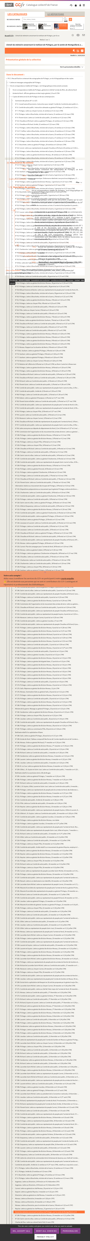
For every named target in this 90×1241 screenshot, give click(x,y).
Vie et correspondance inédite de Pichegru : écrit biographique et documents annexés (39, 86)
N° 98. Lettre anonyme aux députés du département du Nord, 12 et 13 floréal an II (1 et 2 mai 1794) (47, 428)
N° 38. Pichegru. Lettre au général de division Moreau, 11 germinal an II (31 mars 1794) (44, 215)
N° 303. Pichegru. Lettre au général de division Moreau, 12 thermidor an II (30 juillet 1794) (45, 1070)
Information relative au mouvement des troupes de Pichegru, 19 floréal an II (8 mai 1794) (44, 486)
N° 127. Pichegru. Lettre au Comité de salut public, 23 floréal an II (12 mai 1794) (41, 526)
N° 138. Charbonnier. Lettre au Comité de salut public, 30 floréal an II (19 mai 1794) (42, 563)
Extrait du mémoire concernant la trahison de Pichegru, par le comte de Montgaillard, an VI (46, 1212)
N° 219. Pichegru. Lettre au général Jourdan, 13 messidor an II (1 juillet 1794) (41, 823)
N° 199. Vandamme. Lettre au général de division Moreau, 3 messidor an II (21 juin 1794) (44, 756)
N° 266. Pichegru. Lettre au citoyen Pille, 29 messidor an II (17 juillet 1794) (39, 972)
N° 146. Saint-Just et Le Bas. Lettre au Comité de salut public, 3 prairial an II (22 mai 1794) (45, 590)
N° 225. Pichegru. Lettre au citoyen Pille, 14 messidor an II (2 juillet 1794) (39, 844)
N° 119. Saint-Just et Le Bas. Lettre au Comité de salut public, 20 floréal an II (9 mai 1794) (45, 1219)
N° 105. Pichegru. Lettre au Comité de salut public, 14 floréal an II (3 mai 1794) (41, 452)
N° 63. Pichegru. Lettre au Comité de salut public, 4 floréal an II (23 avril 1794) (41, 307)
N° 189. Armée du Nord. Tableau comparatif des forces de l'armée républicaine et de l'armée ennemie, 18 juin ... (47, 739)
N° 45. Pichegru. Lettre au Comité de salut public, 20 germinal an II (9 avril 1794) (42, 242)
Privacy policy (45, 1237)
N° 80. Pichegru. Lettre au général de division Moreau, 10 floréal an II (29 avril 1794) (43, 367)
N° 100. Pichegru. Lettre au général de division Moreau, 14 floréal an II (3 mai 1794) (42, 435)
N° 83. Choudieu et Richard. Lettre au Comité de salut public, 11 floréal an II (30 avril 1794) (45, 378)
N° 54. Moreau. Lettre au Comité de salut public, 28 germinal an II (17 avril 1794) (42, 276)
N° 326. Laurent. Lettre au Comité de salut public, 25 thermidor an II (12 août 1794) (42, 1148)
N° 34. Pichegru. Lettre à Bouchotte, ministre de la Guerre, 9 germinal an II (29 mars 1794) (45, 202)
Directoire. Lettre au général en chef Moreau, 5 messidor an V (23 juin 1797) (40, 1195)
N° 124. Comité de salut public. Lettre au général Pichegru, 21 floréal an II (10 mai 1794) (44, 516)
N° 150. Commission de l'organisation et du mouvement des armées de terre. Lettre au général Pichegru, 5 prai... (47, 604)
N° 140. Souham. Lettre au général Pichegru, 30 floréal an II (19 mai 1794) (39, 570)
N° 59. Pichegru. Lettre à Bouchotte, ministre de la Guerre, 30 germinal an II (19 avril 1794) (45, 293)
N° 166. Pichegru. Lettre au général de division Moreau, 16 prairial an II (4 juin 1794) (43, 658)
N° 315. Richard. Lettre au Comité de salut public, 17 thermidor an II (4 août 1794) (42, 1111)
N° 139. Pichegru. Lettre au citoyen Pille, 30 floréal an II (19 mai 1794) (38, 567)
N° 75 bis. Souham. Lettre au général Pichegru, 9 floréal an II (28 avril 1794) (40, 351)
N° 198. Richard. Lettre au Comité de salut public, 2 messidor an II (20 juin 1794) (41, 753)
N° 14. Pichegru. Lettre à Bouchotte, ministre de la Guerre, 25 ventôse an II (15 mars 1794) (45, 134)
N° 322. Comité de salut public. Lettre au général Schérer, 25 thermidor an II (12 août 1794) (45, 1134)
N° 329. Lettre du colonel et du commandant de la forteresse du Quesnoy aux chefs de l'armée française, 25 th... (47, 1158)
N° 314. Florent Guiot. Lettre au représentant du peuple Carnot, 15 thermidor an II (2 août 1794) (46, 1107)
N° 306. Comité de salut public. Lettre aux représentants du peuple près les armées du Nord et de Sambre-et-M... (47, 1080)
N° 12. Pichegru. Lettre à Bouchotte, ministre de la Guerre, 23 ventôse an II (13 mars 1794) (45, 128)
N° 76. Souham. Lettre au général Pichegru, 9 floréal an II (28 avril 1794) (39, 354)
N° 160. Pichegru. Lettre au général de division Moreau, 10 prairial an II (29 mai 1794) (43, 638)
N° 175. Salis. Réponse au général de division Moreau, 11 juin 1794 (37, 688)
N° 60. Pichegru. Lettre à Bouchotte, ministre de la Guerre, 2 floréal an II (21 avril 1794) (44, 297)
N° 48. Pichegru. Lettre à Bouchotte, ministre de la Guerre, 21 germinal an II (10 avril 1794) (45, 253)
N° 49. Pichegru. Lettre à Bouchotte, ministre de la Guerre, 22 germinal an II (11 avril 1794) (45, 256)
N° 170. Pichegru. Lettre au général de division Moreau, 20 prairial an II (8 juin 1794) (43, 671)
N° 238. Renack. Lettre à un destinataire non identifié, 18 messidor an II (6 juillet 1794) (43, 881)
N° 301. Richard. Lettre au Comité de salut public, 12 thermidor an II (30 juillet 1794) (43, 1063)
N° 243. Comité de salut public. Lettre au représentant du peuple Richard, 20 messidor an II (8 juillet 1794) (47, 898)
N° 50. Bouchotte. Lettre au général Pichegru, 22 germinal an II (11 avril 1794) (41, 259)
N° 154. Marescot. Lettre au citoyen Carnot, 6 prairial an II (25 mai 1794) (39, 617)
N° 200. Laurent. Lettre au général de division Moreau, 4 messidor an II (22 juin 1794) (43, 759)
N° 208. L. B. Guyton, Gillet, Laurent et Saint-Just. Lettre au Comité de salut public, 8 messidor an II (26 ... (47, 786)
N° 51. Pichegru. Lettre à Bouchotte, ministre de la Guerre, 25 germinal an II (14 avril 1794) (45, 266)
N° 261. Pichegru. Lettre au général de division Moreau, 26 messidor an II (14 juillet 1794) (44, 955)
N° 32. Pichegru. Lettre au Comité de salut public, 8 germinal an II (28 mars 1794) (42, 195)
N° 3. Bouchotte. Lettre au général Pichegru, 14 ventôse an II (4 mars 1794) (40, 1175)
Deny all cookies (46, 1231)
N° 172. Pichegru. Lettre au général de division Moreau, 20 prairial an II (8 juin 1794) (43, 678)
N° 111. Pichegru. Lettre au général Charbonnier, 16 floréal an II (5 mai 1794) (40, 472)
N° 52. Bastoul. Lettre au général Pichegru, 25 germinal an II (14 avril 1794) (40, 269)
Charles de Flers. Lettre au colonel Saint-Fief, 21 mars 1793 (34, 1222)
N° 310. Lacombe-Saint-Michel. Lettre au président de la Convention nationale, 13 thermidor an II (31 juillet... (47, 1094)
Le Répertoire (55, 14)
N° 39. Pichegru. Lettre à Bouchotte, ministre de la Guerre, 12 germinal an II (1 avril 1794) (45, 219)
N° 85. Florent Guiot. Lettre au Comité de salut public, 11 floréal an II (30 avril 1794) (42, 384)
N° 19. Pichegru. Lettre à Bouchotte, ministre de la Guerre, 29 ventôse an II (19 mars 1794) (45, 151)
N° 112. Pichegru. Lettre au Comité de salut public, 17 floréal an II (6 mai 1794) (41, 476)
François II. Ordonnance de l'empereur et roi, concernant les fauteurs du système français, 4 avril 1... (47, 229)
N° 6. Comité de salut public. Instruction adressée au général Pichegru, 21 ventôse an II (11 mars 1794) (47, 107)
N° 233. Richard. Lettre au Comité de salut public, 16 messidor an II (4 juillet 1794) (42, 864)
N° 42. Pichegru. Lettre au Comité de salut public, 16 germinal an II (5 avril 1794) (42, 232)
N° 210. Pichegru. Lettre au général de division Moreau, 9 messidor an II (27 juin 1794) (43, 793)
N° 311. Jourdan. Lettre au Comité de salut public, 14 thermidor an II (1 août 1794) (43, 1097)
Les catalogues (17, 14)
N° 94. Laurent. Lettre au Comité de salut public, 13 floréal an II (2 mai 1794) (40, 415)
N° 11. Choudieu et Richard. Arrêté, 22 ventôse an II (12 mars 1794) (37, 124)
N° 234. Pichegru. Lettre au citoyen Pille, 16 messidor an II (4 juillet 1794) (39, 867)
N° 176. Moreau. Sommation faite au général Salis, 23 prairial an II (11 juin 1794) (42, 692)
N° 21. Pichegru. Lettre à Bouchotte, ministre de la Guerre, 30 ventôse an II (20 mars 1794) (45, 158)
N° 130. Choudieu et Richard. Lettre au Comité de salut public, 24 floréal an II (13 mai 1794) (45, 536)
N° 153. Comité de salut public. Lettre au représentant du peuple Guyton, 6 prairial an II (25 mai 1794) (47, 614)
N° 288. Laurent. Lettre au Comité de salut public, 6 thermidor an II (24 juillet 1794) (42, 1019)
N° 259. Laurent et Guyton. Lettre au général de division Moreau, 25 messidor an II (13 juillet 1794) (47, 948)
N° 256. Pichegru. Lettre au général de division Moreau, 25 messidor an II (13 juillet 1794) (44, 938)
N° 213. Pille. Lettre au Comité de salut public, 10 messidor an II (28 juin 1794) (41, 803)
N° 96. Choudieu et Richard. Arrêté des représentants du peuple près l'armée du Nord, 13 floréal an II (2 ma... (47, 421)
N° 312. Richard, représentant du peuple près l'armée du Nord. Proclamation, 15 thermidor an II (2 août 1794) (47, 1100)
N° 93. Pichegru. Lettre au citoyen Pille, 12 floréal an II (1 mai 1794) (38, 411)
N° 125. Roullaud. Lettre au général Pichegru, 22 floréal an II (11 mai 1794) (40, 519)
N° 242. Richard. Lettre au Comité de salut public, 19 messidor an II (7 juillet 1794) (42, 894)
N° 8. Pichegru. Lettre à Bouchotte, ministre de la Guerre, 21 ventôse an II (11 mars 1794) (44, 114)
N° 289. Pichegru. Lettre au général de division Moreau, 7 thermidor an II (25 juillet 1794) (44, 1023)
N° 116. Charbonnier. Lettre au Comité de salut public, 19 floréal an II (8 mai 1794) (42, 492)
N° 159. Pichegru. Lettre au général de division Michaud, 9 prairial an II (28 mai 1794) (43, 634)
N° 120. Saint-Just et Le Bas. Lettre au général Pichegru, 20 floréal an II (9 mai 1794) (43, 503)
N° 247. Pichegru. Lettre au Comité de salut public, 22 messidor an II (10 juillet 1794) (43, 911)
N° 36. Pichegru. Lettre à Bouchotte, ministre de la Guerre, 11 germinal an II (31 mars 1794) (45, 209)
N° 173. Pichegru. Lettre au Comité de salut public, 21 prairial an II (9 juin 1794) (41, 682)
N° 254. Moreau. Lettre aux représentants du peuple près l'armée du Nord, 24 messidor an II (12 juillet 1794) (47, 932)
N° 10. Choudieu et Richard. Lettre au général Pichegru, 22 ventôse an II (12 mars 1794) (44, 121)
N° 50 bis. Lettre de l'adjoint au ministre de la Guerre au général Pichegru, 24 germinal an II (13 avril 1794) (47, 263)
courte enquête (67, 578)
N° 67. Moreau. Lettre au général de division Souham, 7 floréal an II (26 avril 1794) (42, 320)
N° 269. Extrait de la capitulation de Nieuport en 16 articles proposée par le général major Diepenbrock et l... (47, 982)
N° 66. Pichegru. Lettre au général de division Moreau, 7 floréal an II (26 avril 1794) (42, 317)
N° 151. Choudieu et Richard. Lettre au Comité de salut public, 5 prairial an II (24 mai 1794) (45, 607)
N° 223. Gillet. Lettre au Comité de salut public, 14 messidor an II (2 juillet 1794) (41, 837)
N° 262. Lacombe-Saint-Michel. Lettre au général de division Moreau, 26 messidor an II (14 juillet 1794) (47, 959)
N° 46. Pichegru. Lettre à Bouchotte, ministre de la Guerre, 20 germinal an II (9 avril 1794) (45, 246)
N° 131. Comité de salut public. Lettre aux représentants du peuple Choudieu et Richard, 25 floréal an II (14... (47, 540)
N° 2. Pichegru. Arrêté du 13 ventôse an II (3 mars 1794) (33, 1171)
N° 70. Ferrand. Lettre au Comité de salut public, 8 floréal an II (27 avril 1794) (40, 330)
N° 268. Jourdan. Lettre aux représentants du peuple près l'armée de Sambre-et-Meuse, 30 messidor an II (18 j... (47, 979)
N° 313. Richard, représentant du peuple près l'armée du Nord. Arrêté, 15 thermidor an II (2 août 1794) (47, 1104)
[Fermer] (45, 572)
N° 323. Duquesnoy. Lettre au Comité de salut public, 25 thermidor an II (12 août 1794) (43, 1138)
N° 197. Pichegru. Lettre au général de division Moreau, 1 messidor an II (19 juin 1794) (44, 746)
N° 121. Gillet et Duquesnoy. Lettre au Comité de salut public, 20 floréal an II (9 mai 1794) (44, 506)
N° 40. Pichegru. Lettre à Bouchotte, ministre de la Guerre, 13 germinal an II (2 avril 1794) (45, 222)
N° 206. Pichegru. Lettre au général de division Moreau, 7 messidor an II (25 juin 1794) (43, 780)
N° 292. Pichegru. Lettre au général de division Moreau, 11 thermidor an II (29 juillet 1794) (45, 1033)
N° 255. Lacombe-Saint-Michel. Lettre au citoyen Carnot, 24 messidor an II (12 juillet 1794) (45, 935)
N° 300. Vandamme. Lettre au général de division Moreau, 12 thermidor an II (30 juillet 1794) (45, 1060)
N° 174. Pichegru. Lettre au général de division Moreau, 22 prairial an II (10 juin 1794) (43, 685)
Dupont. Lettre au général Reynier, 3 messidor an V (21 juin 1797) (36, 1192)
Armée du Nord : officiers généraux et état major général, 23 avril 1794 (36, 93)
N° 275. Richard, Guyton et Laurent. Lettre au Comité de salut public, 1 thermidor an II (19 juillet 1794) (47, 1002)
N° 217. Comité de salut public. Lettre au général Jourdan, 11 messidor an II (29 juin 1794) (45, 817)
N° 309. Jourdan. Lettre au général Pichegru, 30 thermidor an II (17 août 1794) (41, 1090)
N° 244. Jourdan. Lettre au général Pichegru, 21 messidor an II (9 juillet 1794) (40, 901)
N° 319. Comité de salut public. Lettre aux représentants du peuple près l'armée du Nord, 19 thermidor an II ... (47, 1124)
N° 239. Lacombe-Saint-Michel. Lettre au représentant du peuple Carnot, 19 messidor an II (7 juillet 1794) (47, 884)
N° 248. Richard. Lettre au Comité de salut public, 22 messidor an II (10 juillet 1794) (42, 915)
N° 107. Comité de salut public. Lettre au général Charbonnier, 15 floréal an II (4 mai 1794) (45, 459)
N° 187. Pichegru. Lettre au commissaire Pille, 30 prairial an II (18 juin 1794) (40, 729)
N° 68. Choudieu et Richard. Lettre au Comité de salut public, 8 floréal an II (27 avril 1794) (45, 324)
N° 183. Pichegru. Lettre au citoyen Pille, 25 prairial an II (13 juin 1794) (38, 715)
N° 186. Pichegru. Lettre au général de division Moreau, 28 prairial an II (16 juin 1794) (43, 726)
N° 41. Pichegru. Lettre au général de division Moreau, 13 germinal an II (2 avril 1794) (43, 226)
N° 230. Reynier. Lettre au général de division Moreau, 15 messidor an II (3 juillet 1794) (43, 854)
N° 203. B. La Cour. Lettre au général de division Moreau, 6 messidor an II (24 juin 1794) (44, 766)
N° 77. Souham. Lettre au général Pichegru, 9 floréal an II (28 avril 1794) (39, 357)
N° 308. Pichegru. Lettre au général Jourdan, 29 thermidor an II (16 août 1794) (41, 1087)
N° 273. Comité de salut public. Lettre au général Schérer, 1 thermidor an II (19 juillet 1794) (45, 996)
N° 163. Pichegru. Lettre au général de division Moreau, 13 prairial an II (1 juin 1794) (43, 648)
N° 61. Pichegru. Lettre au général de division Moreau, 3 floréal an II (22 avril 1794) (42, 300)
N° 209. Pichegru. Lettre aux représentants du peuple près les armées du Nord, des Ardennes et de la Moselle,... (47, 790)
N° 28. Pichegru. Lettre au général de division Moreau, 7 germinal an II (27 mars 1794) (43, 182)
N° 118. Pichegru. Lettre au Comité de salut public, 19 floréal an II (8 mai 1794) (41, 499)
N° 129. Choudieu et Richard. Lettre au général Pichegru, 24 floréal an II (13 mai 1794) (43, 533)
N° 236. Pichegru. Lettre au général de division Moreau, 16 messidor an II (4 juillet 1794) (44, 874)
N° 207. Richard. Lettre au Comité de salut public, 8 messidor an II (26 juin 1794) (41, 783)
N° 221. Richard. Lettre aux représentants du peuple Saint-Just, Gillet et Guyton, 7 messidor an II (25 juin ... (47, 830)
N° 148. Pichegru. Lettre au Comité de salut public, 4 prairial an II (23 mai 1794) (41, 597)
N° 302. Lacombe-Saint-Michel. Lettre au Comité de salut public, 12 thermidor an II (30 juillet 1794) (47, 1067)
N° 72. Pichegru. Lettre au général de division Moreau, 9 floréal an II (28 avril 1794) (42, 337)
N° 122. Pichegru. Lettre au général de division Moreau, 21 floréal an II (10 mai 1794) (43, 509)
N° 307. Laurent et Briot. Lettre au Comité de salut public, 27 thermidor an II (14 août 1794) (45, 1084)
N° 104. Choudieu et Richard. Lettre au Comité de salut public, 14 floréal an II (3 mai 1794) (45, 449)
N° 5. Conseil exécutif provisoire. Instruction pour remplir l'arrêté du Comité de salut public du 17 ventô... (47, 104)
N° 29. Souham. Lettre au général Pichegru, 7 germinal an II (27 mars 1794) (40, 185)
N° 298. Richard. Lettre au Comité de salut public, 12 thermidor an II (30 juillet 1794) (43, 1053)
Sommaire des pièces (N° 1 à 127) (26, 101)
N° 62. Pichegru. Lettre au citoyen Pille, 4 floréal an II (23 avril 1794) (37, 303)
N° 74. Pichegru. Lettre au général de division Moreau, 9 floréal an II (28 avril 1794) (42, 344)
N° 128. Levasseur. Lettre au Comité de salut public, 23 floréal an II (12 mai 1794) (42, 530)
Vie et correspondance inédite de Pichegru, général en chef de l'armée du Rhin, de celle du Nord (45, 90)
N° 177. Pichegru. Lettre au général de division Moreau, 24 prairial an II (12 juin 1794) (43, 695)
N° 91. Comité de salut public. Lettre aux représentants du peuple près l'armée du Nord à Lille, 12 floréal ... (47, 405)
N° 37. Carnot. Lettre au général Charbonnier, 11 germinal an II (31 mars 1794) (41, 212)
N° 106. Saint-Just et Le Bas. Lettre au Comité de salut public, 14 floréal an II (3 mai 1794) (45, 455)
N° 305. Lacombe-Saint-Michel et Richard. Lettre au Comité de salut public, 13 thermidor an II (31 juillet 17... (47, 1077)
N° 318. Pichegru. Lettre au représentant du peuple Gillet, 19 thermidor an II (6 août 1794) (45, 1121)
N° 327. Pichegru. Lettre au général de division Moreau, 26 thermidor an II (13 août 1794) (44, 1151)
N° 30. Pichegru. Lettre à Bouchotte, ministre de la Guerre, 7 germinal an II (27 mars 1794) (45, 188)
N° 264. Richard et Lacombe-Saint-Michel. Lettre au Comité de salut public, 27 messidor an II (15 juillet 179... (47, 965)
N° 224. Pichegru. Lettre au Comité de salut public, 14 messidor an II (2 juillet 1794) (42, 840)
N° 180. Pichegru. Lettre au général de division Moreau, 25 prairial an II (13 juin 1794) (43, 705)
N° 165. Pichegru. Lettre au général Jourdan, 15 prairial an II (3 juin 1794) (39, 655)
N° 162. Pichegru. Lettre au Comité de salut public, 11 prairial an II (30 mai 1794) (42, 644)
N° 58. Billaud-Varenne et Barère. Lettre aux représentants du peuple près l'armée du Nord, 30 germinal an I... (47, 290)
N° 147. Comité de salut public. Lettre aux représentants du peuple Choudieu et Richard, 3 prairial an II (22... (47, 594)
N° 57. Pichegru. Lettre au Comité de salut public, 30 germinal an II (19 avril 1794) (42, 286)
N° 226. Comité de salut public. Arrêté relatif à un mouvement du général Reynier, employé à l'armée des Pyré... (47, 847)
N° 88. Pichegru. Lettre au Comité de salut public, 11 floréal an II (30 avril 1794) (41, 394)
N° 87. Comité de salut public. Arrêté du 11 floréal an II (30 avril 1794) (38, 391)
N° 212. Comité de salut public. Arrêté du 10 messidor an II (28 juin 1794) (39, 800)
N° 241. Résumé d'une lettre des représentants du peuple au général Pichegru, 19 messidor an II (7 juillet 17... (47, 891)
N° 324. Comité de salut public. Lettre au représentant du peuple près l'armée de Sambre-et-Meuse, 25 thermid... (47, 1141)
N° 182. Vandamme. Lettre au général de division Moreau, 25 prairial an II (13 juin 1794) (44, 712)
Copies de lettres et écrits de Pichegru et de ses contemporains (33, 97)
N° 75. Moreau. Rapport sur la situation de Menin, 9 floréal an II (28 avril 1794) (41, 347)
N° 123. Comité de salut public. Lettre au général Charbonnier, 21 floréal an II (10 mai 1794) (45, 513)
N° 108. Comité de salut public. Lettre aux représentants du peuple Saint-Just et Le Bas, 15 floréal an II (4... (47, 462)
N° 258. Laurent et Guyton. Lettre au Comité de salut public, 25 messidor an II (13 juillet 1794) (46, 945)
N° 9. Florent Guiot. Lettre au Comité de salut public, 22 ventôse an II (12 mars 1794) (43, 117)
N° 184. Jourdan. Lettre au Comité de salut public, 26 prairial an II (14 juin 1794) (41, 719)
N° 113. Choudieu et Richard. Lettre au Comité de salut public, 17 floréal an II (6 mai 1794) (45, 479)
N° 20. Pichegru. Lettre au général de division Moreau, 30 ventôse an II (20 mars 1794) (43, 155)
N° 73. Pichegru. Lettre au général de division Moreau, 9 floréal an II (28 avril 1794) (42, 340)
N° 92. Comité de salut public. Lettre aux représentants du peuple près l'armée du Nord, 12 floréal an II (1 (47, 408)
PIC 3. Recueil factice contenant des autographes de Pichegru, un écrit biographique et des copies (40, 78)
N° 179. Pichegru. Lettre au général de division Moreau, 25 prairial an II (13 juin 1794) (43, 702)
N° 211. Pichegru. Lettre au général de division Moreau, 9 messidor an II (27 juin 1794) (43, 796)
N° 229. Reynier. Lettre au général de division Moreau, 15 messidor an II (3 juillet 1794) (43, 850)
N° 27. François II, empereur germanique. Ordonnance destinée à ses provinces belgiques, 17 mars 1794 (47, 178)
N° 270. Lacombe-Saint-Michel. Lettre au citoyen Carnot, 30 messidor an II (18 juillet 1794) (45, 986)
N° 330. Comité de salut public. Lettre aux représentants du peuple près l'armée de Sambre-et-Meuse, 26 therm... (47, 1161)
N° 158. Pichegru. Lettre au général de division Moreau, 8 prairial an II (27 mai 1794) (43, 631)
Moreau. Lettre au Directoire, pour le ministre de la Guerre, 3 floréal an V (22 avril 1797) (44, 1205)
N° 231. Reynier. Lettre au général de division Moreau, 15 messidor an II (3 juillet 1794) (43, 857)
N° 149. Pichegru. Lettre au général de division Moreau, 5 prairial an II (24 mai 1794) (43, 601)
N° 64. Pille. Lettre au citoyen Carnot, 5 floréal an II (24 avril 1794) (37, 310)
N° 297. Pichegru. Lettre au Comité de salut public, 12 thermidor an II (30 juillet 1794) (43, 1050)
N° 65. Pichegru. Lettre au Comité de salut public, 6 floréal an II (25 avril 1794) (41, 313)
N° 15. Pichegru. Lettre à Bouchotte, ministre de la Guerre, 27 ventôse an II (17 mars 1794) (45, 138)
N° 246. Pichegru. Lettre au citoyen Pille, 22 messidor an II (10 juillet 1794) (39, 908)
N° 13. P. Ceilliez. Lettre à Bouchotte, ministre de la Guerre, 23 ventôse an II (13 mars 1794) (45, 131)
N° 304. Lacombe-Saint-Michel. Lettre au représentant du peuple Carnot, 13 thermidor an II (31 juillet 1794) (47, 1073)
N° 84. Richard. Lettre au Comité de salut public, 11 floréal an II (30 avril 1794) (41, 381)
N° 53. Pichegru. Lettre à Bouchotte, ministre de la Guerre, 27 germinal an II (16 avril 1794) (45, 273)
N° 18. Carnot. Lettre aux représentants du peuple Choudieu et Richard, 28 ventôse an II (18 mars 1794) (47, 148)
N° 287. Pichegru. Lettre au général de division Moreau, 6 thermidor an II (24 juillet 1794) (44, 1016)
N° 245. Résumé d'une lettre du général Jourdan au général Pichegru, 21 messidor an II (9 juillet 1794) (47, 905)
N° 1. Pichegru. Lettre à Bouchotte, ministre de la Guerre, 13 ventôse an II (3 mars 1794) (44, 1168)
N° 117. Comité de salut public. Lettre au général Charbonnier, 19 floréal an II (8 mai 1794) (45, 496)
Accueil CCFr (9, 36)
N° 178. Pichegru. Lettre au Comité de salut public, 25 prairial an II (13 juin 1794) (42, 698)
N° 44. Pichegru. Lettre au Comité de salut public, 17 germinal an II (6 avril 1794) (42, 239)
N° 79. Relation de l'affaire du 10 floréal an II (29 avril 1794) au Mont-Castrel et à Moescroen (45, 364)
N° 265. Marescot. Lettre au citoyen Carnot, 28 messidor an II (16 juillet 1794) (40, 969)
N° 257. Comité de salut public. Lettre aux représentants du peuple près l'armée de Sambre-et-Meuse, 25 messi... (47, 942)
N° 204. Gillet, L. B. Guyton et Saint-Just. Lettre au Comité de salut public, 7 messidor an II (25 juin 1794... (47, 769)
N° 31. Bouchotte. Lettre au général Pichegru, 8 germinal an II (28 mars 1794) (40, 192)
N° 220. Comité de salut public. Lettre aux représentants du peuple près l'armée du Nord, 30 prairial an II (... (47, 827)
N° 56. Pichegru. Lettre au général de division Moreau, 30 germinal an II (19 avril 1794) (44, 283)
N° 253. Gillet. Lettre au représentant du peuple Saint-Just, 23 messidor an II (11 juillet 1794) (45, 928)
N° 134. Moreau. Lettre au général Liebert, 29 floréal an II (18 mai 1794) (38, 550)
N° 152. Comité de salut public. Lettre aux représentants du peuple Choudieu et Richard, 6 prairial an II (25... (47, 611)
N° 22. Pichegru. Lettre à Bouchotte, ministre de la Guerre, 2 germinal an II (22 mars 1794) (45, 161)
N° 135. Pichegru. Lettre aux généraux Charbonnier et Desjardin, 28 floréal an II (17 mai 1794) (46, 553)
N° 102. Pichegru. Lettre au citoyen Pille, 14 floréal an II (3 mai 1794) (38, 442)
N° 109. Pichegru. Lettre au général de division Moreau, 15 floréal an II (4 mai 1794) (42, 465)
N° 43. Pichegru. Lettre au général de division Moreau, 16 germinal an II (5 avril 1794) (43, 236)
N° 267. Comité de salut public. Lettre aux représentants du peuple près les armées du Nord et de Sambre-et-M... (47, 975)
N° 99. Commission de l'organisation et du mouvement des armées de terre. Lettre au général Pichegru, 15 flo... (47, 432)
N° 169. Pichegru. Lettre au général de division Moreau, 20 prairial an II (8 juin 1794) (43, 668)
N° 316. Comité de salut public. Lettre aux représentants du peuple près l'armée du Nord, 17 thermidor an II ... (47, 1114)
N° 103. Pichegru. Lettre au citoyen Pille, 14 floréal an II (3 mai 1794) (38, 445)
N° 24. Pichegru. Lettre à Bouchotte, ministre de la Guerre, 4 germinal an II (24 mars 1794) (45, 168)
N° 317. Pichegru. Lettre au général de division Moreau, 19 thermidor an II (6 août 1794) (44, 1117)
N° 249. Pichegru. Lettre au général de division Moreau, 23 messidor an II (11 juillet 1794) (44, 1215)
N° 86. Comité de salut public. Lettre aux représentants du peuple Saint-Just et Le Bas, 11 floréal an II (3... (47, 388)
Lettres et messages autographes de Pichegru (25, 82)
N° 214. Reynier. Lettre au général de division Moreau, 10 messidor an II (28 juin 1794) (43, 807)
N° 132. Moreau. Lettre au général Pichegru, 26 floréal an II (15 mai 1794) (39, 543)
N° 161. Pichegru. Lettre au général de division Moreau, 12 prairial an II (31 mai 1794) (43, 641)
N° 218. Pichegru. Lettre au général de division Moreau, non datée (37, 820)
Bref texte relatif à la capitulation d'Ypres (29, 732)
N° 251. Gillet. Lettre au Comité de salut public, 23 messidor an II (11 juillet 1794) (42, 921)
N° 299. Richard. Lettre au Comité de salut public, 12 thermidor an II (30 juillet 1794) (43, 1057)
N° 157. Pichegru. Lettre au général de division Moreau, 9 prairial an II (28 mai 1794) (43, 628)
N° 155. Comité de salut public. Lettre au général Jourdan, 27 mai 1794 (38, 621)
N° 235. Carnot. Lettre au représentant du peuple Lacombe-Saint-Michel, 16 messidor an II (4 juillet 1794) (47, 871)
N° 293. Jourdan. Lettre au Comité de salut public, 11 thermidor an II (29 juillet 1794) (43, 1036)
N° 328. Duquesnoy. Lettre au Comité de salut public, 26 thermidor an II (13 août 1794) (43, 1155)
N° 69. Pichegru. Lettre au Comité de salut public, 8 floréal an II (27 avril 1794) (41, 327)
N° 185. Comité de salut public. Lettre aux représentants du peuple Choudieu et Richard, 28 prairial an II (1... (47, 722)
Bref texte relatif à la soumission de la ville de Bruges (33, 773)
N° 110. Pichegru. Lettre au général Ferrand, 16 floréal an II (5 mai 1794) (39, 469)
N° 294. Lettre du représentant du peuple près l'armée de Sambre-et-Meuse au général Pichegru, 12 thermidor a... (47, 1040)
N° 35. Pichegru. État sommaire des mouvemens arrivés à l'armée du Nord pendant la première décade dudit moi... (47, 205)
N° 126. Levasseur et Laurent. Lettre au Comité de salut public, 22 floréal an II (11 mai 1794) (45, 523)
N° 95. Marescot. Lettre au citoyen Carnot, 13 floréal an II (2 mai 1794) (38, 418)
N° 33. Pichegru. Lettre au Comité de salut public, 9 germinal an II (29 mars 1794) (42, 199)
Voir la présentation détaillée (70, 67)
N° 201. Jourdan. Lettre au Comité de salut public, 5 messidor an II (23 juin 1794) (42, 763)
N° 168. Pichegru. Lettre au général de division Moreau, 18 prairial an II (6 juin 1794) (43, 665)
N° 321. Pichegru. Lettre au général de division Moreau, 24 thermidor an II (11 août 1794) (44, 1131)
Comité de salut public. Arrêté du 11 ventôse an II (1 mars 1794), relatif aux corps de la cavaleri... (47, 1165)
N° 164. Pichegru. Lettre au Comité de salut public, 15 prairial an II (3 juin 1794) (41, 651)
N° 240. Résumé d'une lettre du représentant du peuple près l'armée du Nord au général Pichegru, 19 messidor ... (47, 888)
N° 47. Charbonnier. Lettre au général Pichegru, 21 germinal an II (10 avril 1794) (41, 249)
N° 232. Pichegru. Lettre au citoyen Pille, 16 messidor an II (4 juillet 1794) (39, 861)
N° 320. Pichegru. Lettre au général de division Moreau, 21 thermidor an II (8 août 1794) (44, 1127)
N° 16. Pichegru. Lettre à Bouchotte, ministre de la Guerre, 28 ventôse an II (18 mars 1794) (45, 141)
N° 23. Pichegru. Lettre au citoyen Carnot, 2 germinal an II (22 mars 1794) (39, 165)
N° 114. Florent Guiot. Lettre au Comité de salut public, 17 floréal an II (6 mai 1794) (42, 482)
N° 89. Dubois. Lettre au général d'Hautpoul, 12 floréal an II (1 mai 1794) (39, 398)
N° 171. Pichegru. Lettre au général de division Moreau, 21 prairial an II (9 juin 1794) (43, 675)
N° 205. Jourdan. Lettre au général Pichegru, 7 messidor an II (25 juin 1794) (40, 776)
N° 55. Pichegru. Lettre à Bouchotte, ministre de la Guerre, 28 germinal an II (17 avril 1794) (45, 280)
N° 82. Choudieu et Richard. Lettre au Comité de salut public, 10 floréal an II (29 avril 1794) (45, 374)
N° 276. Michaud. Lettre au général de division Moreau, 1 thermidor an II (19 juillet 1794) (45, 1006)
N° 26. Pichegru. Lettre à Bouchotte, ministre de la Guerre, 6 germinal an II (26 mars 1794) (45, 175)
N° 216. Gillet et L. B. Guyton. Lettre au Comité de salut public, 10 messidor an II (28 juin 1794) (46, 813)
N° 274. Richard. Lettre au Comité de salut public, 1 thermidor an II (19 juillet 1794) (43, 999)
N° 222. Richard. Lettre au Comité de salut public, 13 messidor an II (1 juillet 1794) (43, 833)
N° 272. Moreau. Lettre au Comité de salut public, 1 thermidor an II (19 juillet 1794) (43, 992)
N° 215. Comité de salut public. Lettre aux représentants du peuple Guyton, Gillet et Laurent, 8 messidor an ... (47, 810)
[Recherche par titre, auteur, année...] (42, 19)
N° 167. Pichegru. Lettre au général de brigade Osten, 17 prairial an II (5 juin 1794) (42, 661)
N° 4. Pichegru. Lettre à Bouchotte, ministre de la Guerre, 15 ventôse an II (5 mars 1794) (44, 1178)
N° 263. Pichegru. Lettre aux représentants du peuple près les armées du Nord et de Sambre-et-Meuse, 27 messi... (47, 962)
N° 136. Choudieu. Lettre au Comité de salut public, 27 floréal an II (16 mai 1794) (42, 557)
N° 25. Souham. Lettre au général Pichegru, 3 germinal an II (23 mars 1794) (40, 172)
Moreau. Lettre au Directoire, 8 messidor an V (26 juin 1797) (35, 1198)
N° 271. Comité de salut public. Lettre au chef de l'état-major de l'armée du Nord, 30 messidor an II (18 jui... (47, 989)
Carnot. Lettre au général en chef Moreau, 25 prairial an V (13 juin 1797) (39, 1188)
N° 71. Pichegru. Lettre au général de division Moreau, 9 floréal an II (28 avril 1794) (42, 334)
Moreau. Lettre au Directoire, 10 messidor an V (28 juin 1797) (35, 1202)
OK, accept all (21, 1231)
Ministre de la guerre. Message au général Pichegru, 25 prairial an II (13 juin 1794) (42, 709)
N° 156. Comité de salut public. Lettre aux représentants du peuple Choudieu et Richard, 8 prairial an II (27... (47, 624)
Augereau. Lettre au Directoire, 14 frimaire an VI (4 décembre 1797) (37, 1182)
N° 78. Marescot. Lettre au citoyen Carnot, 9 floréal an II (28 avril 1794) (38, 361)
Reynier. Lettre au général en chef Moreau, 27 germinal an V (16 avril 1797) (40, 1209)
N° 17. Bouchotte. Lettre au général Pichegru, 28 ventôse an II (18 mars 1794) (40, 145)
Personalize (70, 1231)
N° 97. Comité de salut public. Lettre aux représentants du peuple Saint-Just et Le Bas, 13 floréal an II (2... (47, 425)
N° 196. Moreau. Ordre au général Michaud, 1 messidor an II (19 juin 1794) (40, 742)
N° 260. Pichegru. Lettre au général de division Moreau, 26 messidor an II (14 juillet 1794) (44, 952)
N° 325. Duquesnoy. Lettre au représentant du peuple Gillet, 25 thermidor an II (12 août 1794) (46, 1144)
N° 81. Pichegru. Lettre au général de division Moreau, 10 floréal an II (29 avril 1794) (43, 371)
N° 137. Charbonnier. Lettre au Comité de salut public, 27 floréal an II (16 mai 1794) (42, 560)
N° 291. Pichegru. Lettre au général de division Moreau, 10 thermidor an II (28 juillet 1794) (45, 1030)
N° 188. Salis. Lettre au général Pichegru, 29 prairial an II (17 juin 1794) (38, 736)
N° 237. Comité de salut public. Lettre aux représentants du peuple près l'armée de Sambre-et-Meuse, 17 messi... (47, 878)
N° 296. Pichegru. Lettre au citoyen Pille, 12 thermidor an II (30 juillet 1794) (40, 1046)
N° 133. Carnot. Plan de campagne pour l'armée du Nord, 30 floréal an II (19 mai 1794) (44, 546)
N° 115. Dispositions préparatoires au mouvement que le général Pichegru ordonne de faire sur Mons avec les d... (47, 489)
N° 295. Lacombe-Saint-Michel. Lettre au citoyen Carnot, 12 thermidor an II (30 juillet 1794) (45, 1043)
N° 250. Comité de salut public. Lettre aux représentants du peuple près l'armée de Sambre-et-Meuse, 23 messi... (47, 918)
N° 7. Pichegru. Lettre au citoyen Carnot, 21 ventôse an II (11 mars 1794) (39, 111)
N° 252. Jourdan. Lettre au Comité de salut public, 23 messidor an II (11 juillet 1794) (43, 925)
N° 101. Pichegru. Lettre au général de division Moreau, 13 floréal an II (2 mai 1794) (42, 438)
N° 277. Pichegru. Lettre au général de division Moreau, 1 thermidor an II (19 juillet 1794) (45, 1009)
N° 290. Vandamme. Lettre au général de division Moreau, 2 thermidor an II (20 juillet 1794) (45, 1026)
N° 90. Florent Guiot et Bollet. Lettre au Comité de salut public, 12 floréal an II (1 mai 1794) (45, 401)
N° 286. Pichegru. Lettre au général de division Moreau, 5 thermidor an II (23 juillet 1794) (44, 1013)
